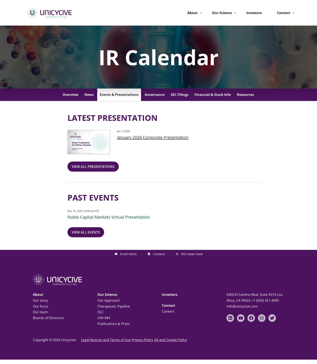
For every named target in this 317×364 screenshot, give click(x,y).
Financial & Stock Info (212, 94)
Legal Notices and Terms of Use (106, 340)
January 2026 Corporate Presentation (152, 137)
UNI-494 (103, 318)
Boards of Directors (48, 318)
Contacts (159, 254)
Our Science (222, 12)
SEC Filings (179, 94)
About (192, 12)
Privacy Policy (142, 340)
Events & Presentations (119, 94)
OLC (100, 312)
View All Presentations (93, 166)
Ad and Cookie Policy (170, 340)
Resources (245, 94)
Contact (283, 12)
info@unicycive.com (242, 306)
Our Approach (108, 300)
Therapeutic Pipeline (113, 306)
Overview (70, 94)
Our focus (40, 306)
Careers (168, 311)
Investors (169, 294)
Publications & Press (113, 323)
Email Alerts (128, 254)
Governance (155, 94)
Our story (40, 300)
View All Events (86, 232)
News (89, 94)
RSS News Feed (192, 254)
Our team (40, 312)
